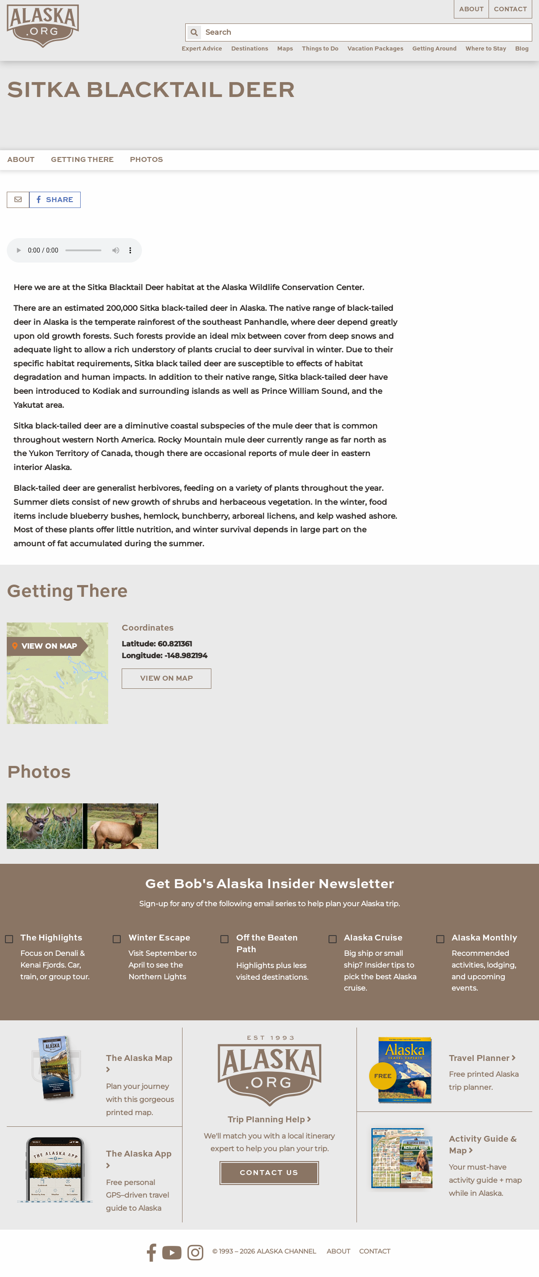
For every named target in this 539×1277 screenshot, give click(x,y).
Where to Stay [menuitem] (486, 49)
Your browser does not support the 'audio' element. (74, 250)
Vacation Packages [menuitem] (375, 49)
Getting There (82, 160)
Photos (146, 160)
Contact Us (269, 1173)
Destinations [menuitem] (249, 49)
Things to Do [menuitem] (320, 49)
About (471, 9)
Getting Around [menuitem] (434, 49)
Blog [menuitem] (522, 49)
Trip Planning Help (269, 1120)
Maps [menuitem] (285, 49)
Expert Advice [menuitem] (202, 49)
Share (55, 200)
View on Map (166, 678)
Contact (510, 9)
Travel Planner (482, 1058)
